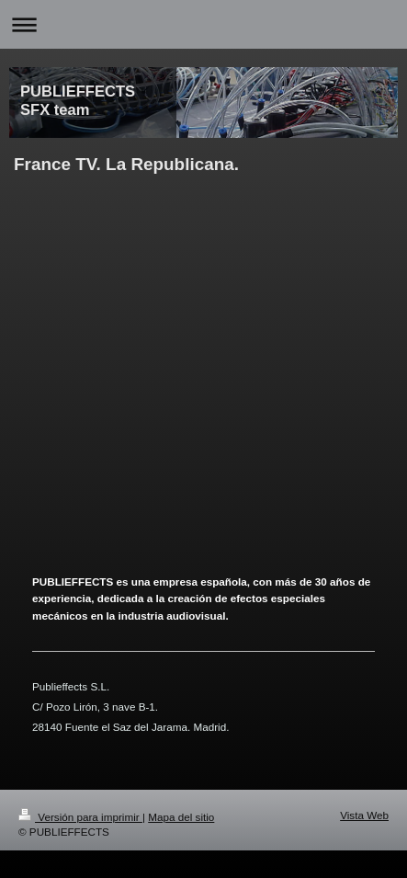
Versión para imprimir (80, 817)
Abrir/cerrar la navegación (203, 24)
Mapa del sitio (181, 817)
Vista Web (364, 815)
